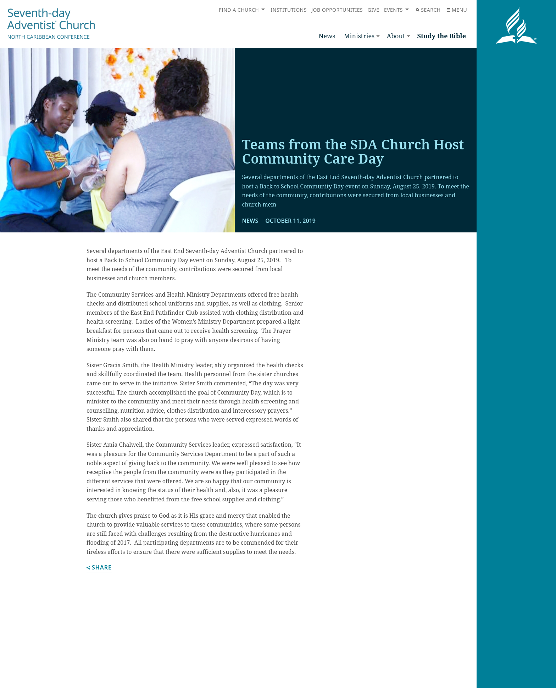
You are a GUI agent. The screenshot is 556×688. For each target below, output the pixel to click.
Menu (457, 9)
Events (393, 9)
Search (428, 9)
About (396, 36)
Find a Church (239, 9)
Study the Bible (441, 36)
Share (99, 568)
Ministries (359, 36)
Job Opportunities (337, 9)
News (327, 36)
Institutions (289, 9)
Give (373, 9)
